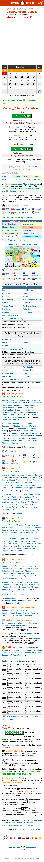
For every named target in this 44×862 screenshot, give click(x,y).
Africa (7, 212)
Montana (5, 490)
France (11, 535)
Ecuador (5, 613)
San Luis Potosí (8, 589)
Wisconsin (6, 509)
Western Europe (16, 551)
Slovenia (35, 546)
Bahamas (19, 647)
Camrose (5, 296)
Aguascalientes (8, 566)
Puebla (5, 587)
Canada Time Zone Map (13, 318)
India (40, 820)
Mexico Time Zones (11, 562)
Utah (18, 504)
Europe (26, 209)
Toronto (12, 415)
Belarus (5, 527)
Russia (21, 546)
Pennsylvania (24, 499)
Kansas (15, 483)
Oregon (14, 499)
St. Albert (26, 303)
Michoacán (6, 582)
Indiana (36, 480)
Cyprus (33, 530)
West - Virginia (31, 507)
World (35, 212)
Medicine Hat (28, 290)
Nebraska (14, 490)
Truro (27, 412)
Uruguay (18, 615)
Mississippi (28, 488)
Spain (4, 548)
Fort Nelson (6, 376)
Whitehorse (6, 443)
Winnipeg (34, 405)
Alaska (13, 475)
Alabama (5, 475)
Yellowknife (16, 438)
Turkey (18, 548)
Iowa (7, 483)
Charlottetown (26, 424)
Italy (3, 541)
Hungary (21, 539)
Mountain (16, 176)
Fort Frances (7, 420)
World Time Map (10, 236)
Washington (6, 507)
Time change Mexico (15, 559)
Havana (5, 650)
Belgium (12, 527)
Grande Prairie (8, 306)
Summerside (6, 426)
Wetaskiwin (27, 309)
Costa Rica (12, 623)
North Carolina (12, 497)
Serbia (27, 546)
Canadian (8, 447)
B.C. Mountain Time (10, 230)
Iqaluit (28, 441)
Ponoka (25, 293)
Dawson (15, 443)
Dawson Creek (8, 373)
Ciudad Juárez (31, 571)
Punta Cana (6, 655)
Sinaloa (18, 589)
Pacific (4, 176)
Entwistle (5, 303)
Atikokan (34, 415)
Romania (13, 546)
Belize (4, 623)
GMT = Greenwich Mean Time (14, 240)
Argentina (5, 611)
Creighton (14, 436)
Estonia (35, 532)
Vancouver (6, 403)
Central (25, 176)
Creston (5, 367)
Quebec (25, 426)
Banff (4, 290)
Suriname (10, 615)
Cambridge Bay (8, 441)
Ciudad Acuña (17, 571)
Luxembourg (6, 543)
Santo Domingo (19, 655)
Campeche (18, 569)
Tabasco (33, 589)
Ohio (37, 497)
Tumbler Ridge (28, 376)
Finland (4, 535)
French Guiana (15, 613)
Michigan (5, 488)
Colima (13, 573)
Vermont (25, 504)
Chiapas (34, 569)
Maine (13, 485)
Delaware (26, 477)
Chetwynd (6, 370)
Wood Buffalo (28, 312)
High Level (6, 309)
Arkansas (29, 475)
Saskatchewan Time (10, 233)
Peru (3, 615)
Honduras (5, 625)
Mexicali (21, 578)
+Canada (28, 218)
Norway (38, 543)
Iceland (28, 539)
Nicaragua (15, 625)
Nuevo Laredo (32, 582)
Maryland (20, 485)
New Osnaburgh (18, 417)
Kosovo (9, 541)
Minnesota (19, 488)
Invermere (26, 339)
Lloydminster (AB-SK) (10, 315)
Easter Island (16, 639)
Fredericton (20, 408)
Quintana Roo (24, 587)
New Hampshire (8, 494)
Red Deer (26, 296)
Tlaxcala (30, 592)
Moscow (30, 543)
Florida (34, 477)
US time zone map (10, 471)
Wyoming (15, 509)
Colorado (6, 477)
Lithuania (35, 541)
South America (27, 634)
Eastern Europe (25, 532)
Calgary (12, 400)
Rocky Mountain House (32, 300)
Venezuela (28, 615)
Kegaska (5, 433)
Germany (5, 539)
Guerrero (15, 576)
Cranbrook (36, 403)
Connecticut (16, 477)
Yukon (34, 441)
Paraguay (34, 613)
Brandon (26, 405)
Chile (25, 611)
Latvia (16, 541)
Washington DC (18, 507)
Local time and (17, 848)
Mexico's (22, 598)
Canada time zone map (12, 396)
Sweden (11, 548)
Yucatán (13, 594)
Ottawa (4, 415)
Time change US (13, 468)
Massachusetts (31, 485)
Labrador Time (28, 233)
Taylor (25, 373)
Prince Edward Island (10, 424)
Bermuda (28, 647)
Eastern (36, 176)
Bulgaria (20, 527)
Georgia (5, 480)
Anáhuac (19, 566)
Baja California (30, 566)
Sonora (25, 589)
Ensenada (30, 573)
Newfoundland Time (30, 237)
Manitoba (17, 405)
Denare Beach (25, 436)
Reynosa (35, 587)
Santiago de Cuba (17, 650)
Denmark (13, 532)
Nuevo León (6, 585)
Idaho (19, 480)
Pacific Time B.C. (9, 224)
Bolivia (13, 611)
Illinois (29, 480)
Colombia (32, 611)
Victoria (14, 403)
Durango (20, 573)
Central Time (28, 227)
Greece (13, 539)
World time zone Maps (12, 451)
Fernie (4, 343)
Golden (5, 346)
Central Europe (15, 530)
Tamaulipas (6, 592)
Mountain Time (8, 227)
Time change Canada (15, 393)
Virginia (32, 504)
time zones (29, 447)
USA (5, 209)
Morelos (15, 582)
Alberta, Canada (29, 184)
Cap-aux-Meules (22, 428)
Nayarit (22, 582)
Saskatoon (36, 433)
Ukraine (26, 548)
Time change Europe (15, 518)
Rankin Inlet (20, 441)
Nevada (27, 490)
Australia (37, 209)
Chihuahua (6, 571)
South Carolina (7, 502)
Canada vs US (17, 191)
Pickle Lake (6, 417)
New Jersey (20, 494)
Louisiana (5, 485)
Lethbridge (6, 312)
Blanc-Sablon (29, 431)
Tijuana (23, 592)
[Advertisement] (22, 42)
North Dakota (25, 497)
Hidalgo (24, 576)
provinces (6, 179)
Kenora (16, 420)
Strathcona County (30, 306)
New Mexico (31, 494)
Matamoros (11, 578)
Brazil (19, 611)
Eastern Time (28, 224)
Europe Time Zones (11, 521)
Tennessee (36, 502)
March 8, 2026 (16, 184)
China (26, 279)
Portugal (5, 546)
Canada (15, 209)
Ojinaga (24, 585)
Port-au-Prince (36, 650)
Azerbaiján (36, 525)
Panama (23, 625)
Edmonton (21, 400)
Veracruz (5, 594)
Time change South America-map (20, 608)
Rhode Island (36, 499)
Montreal (32, 426)
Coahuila (5, 573)
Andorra (12, 525)
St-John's (29, 410)
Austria (27, 525)
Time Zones (14, 218)
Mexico (15, 212)
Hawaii (12, 480)
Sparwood (26, 343)
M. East (36, 279)
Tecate (15, 592)
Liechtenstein (25, 541)
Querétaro (14, 587)
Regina (27, 433)
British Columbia (34, 400)
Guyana (26, 613)
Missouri (37, 488)
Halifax (20, 412)
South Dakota (21, 502)
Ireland (35, 539)
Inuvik (24, 438)
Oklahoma (6, 499)
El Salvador (22, 623)
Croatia (26, 530)
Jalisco (31, 576)
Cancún (27, 569)
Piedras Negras (35, 585)
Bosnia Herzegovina (33, 527)
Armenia (20, 525)
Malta (15, 543)
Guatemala (32, 623)
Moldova (22, 543)
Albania (4, 525)
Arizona (21, 475)
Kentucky (27, 483)
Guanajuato (6, 576)
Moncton (30, 408)
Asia (25, 212)
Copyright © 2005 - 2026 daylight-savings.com (22, 858)
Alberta (5, 400)
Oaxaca (16, 585)
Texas (9, 504)
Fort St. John (7, 405)
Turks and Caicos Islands (12, 653)
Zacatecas (22, 594)
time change (31, 848)
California (38, 475)
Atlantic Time (28, 230)
